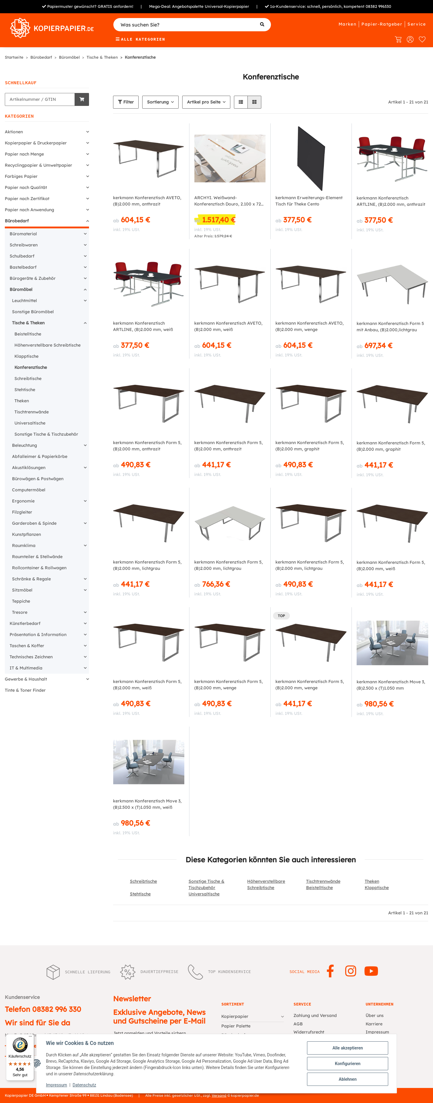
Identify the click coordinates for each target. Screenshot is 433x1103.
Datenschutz (84, 1085)
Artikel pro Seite (203, 102)
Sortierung (158, 102)
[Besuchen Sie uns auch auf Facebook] (330, 971)
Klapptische (377, 887)
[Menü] (30, 1037)
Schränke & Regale (31, 579)
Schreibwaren (24, 245)
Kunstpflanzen (26, 534)
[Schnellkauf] (40, 99)
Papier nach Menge (24, 154)
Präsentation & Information (38, 634)
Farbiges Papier (21, 176)
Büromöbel (21, 289)
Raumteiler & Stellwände (37, 556)
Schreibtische (143, 881)
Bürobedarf (17, 221)
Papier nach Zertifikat (27, 198)
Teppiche (21, 601)
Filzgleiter (22, 512)
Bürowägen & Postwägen (37, 478)
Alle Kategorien (140, 39)
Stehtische (140, 894)
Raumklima (23, 545)
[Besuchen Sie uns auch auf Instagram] (350, 971)
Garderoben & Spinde (34, 523)
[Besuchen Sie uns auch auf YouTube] (371, 971)
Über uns (375, 1015)
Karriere (374, 1024)
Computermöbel (28, 490)
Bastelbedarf (23, 267)
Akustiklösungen (28, 467)
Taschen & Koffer (27, 645)
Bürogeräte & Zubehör (33, 278)
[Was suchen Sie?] (192, 25)
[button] (241, 102)
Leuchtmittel (24, 300)
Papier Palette (235, 1026)
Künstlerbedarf (25, 623)
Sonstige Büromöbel (33, 311)
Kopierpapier (234, 1016)
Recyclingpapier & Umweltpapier (38, 165)
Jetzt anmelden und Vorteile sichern (149, 1033)
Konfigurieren (347, 1063)
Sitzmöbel (22, 590)
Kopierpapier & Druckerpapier (36, 143)
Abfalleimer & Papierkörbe (39, 456)
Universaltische (204, 894)
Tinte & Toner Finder (25, 690)
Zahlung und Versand (315, 1015)
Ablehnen (347, 1079)
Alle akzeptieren (347, 1048)
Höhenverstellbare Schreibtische (47, 345)
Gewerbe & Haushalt (26, 679)
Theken (372, 881)
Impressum (56, 1085)
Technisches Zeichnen (31, 657)
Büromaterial (23, 233)
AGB (298, 1024)
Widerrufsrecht (308, 1032)
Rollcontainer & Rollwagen (39, 567)
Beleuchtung (24, 445)
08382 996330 (378, 6)
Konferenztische (30, 367)
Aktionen (14, 131)
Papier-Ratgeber (381, 24)
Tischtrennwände (323, 881)
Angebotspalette (188, 6)
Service (416, 24)
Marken (347, 24)
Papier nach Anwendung (29, 209)
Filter (126, 102)
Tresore (19, 612)
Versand (219, 1095)
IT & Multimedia (26, 668)
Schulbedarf (22, 256)
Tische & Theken (28, 323)
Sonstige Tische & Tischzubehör (46, 434)
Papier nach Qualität (26, 187)
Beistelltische (319, 887)
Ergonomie (23, 501)
